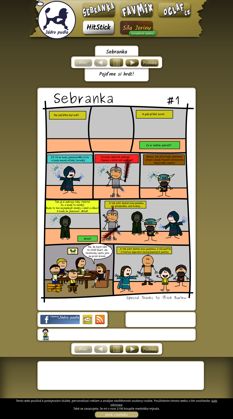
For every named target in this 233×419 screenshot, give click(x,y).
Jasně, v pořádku (116, 415)
